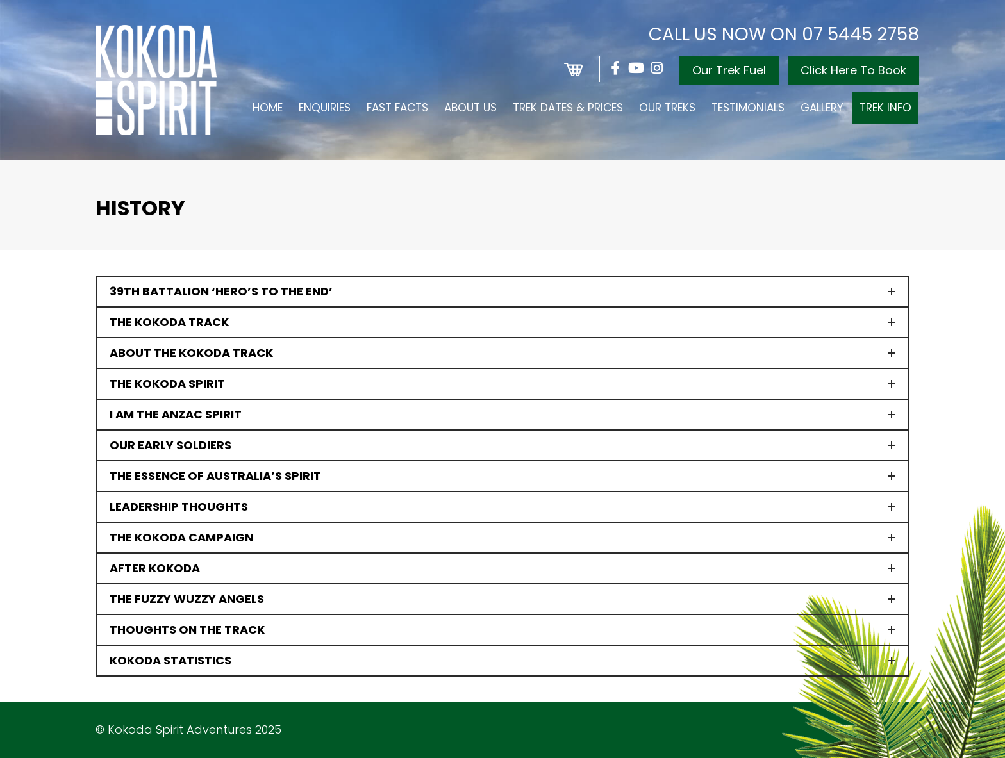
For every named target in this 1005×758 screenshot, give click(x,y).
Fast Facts (397, 107)
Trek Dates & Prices (568, 107)
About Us (470, 107)
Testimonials (748, 107)
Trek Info (885, 107)
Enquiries (325, 107)
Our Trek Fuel (729, 70)
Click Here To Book (853, 70)
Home (268, 107)
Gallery (822, 107)
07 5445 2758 (860, 34)
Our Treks (667, 107)
